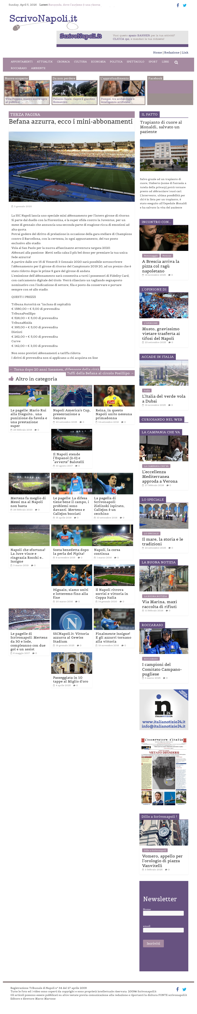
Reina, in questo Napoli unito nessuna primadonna (114, 414)
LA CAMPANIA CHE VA (156, 466)
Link (185, 52)
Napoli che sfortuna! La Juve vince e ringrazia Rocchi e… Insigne (28, 556)
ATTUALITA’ (45, 61)
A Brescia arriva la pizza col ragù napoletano (160, 266)
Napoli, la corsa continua (107, 552)
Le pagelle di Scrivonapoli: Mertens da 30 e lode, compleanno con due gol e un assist (29, 641)
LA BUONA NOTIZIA (155, 596)
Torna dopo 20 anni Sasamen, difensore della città (54, 369)
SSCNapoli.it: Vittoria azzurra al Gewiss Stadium (71, 637)
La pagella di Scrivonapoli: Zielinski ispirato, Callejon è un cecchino (109, 506)
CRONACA (63, 61)
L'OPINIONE (151, 323)
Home (157, 52)
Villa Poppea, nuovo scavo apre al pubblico (26, 100)
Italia (147, 390)
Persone (166, 255)
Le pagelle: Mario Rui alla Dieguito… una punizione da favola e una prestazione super (29, 418)
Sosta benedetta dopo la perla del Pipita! (71, 552)
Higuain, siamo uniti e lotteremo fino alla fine (70, 594)
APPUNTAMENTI (22, 61)
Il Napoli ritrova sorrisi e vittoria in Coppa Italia (112, 594)
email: (147, 926)
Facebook (163, 88)
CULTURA (80, 61)
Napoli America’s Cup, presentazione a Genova (71, 414)
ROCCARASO (19, 68)
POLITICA (116, 61)
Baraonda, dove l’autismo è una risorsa (74, 4)
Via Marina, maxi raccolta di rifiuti (159, 604)
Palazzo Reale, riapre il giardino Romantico (74, 100)
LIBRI (165, 61)
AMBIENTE (38, 68)
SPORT (153, 61)
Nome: (147, 909)
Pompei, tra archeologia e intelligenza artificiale (118, 100)
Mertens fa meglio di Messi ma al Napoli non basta (28, 502)
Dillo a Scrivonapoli (155, 850)
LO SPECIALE (151, 533)
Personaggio (151, 255)
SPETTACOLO (135, 61)
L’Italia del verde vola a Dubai (163, 398)
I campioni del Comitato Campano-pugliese (162, 669)
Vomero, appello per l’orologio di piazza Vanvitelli (162, 860)
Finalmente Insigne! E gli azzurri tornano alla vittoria (113, 637)
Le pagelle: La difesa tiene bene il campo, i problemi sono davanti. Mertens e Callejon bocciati (71, 506)
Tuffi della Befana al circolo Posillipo (100, 373)
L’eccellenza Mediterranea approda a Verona (159, 476)
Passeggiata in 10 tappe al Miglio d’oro (70, 679)
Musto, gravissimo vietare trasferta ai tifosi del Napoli (161, 333)
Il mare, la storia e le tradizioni (162, 541)
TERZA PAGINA (25, 114)
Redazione (171, 52)
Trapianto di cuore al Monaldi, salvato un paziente (161, 127)
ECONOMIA (98, 61)
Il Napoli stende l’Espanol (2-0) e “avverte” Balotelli (68, 458)
